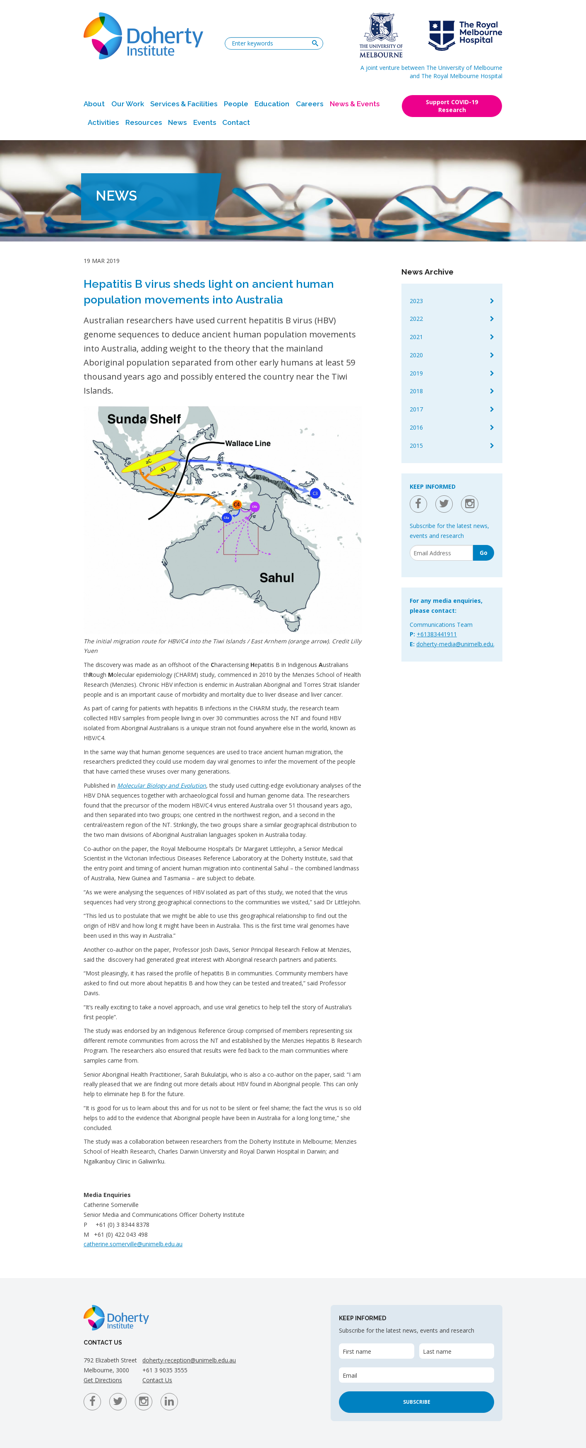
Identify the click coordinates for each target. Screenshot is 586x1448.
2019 (416, 373)
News (177, 122)
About (94, 104)
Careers (309, 104)
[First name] (376, 1351)
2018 (416, 391)
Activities (103, 122)
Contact (236, 122)
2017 (416, 409)
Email (350, 1375)
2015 (416, 445)
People (236, 104)
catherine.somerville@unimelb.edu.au (133, 1244)
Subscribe (416, 1401)
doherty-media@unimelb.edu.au (458, 644)
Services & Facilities (183, 104)
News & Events (354, 104)
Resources (143, 122)
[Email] (441, 553)
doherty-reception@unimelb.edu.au (189, 1360)
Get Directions (103, 1380)
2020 (416, 355)
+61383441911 (437, 634)
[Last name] (456, 1351)
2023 (416, 301)
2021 (416, 337)
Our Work (127, 104)
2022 (416, 319)
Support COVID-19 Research (452, 106)
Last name (437, 1351)
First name (357, 1351)
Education (272, 104)
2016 (416, 427)
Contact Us (157, 1380)
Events (204, 122)
